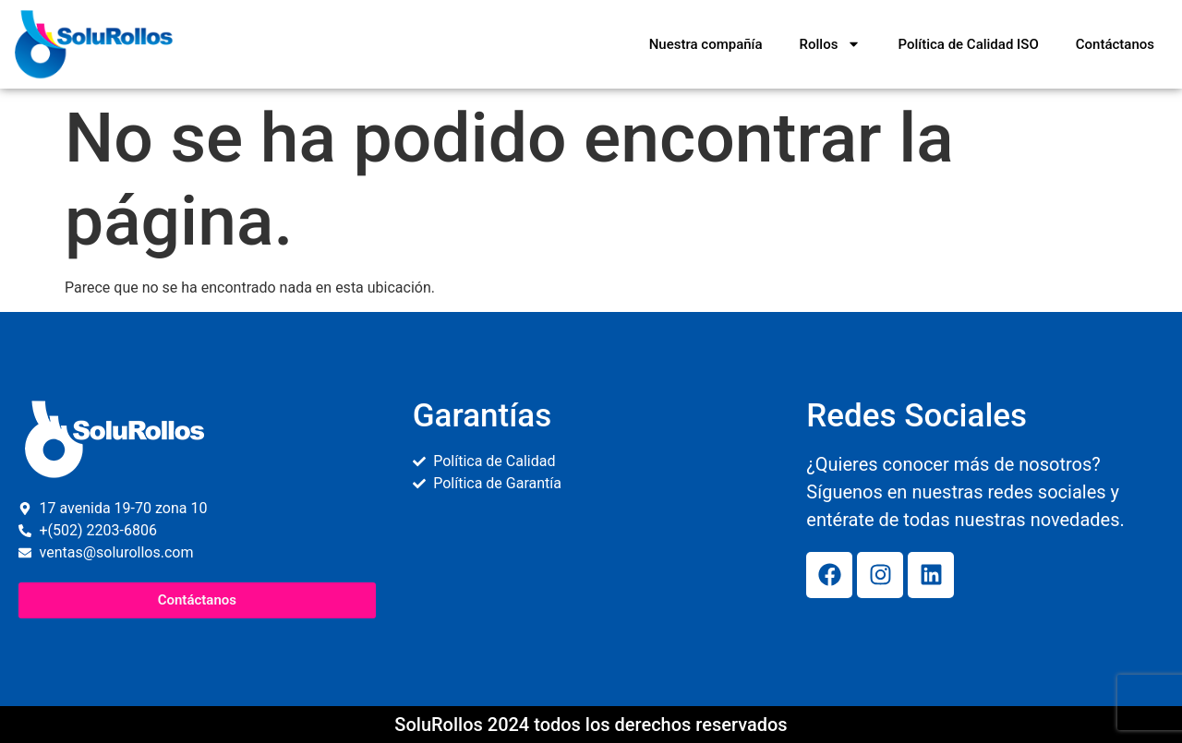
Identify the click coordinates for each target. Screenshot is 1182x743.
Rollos (831, 44)
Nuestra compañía (706, 44)
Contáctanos (1115, 44)
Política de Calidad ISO (968, 44)
